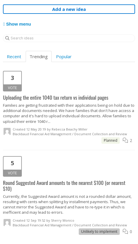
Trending (38, 56)
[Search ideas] (69, 38)
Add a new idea (69, 9)
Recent (14, 56)
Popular (64, 56)
